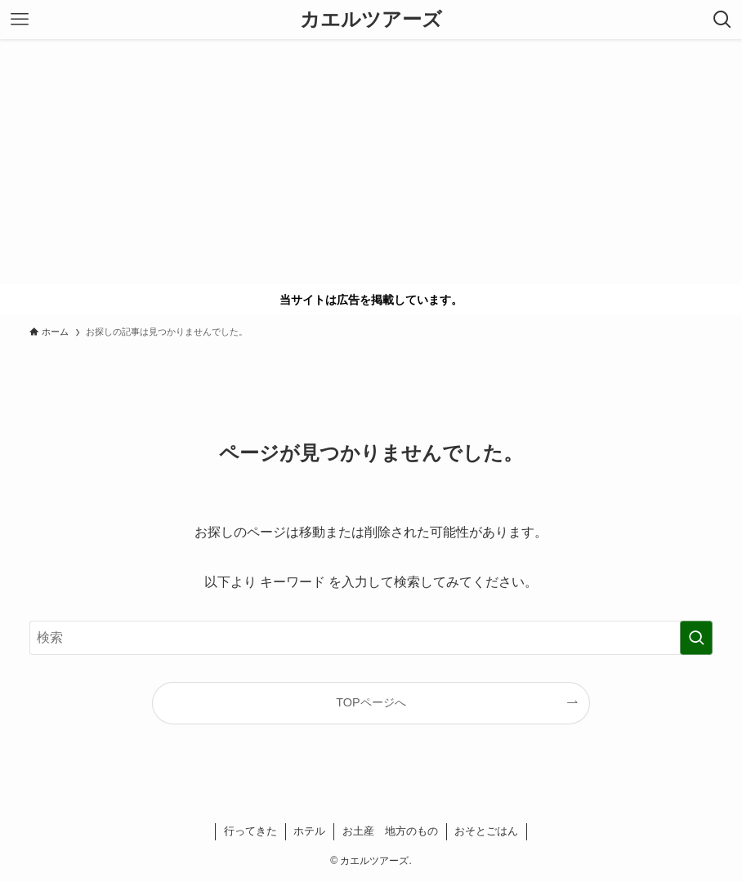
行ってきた (250, 831)
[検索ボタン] (722, 19)
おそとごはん (486, 831)
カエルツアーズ (371, 19)
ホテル (309, 831)
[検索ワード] (370, 638)
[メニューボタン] (19, 19)
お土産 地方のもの (390, 831)
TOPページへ (370, 702)
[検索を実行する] (696, 638)
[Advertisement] (371, 161)
